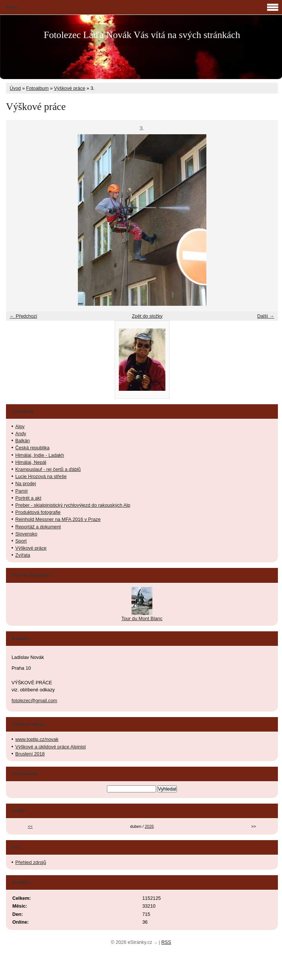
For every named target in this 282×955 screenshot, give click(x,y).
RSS (166, 942)
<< (30, 826)
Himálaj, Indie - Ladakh (39, 455)
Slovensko (26, 534)
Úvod (15, 88)
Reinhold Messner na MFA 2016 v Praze (58, 519)
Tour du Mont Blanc (141, 618)
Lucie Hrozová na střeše (41, 476)
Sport (21, 541)
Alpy (20, 426)
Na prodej (25, 483)
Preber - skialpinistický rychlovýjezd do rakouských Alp (72, 505)
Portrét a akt (28, 498)
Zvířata (22, 555)
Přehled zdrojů (30, 862)
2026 (149, 826)
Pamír (21, 491)
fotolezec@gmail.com (34, 700)
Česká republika (32, 447)
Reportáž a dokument (38, 527)
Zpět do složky (147, 316)
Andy (20, 433)
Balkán (22, 440)
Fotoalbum (37, 88)
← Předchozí (23, 316)
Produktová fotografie (38, 512)
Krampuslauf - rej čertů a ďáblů (48, 469)
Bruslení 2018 (30, 754)
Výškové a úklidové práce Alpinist (50, 747)
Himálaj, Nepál (30, 462)
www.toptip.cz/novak (36, 739)
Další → (265, 316)
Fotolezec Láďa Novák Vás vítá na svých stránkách (142, 34)
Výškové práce (69, 88)
